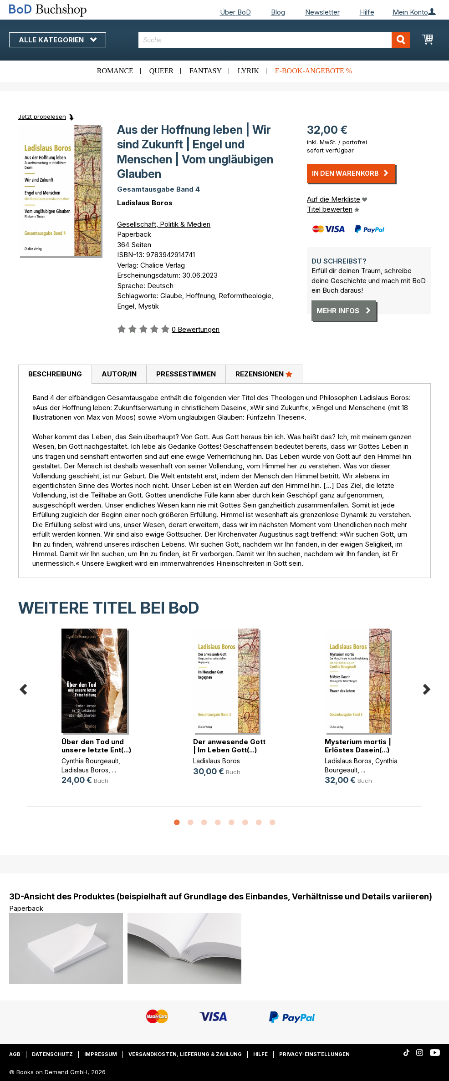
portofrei (354, 142)
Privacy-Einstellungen (314, 1054)
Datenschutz (52, 1054)
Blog (278, 12)
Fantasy (205, 71)
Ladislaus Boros (145, 202)
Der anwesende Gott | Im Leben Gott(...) (229, 745)
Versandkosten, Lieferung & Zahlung (185, 1054)
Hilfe (367, 12)
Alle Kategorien (58, 40)
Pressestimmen (186, 374)
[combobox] (274, 40)
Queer (161, 71)
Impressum (100, 1054)
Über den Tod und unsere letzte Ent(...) (96, 745)
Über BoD (235, 12)
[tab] (55, 375)
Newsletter (322, 12)
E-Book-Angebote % (313, 71)
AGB (14, 1054)
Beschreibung (55, 374)
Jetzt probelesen (42, 116)
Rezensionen (263, 374)
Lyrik (248, 71)
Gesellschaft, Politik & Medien (163, 224)
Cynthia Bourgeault (89, 761)
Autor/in (119, 374)
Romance (115, 71)
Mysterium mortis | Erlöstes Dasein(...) (358, 745)
